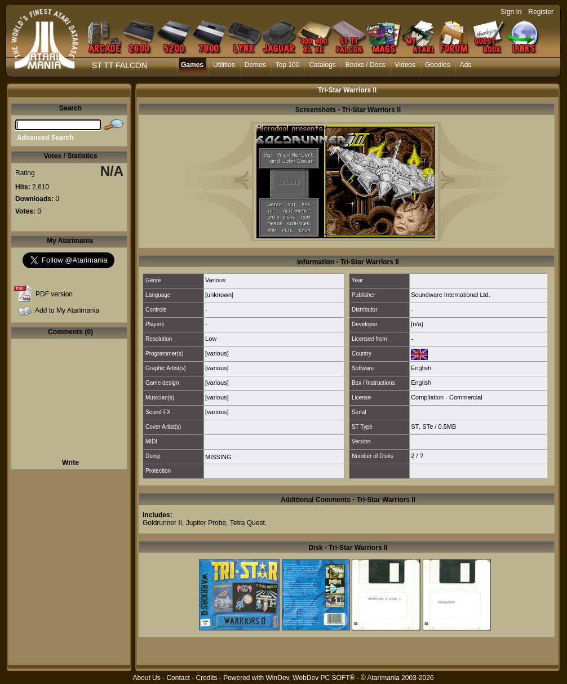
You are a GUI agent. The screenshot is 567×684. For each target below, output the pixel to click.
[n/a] (417, 324)
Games (192, 65)
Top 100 (288, 65)
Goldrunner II (162, 523)
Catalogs (322, 65)
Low (210, 338)
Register (540, 12)
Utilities (224, 65)
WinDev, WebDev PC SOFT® (310, 678)
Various (215, 280)
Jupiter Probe (206, 523)
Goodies (437, 65)
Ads (466, 65)
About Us (146, 678)
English (421, 368)
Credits (206, 678)
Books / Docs (365, 65)
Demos (255, 65)
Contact (177, 678)
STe (427, 426)
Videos (405, 65)
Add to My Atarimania (67, 310)
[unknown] (219, 294)
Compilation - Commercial (446, 397)
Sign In (510, 12)
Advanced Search (45, 137)
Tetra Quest (247, 523)
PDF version (54, 294)
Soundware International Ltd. (450, 294)
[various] (217, 353)
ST (415, 426)
